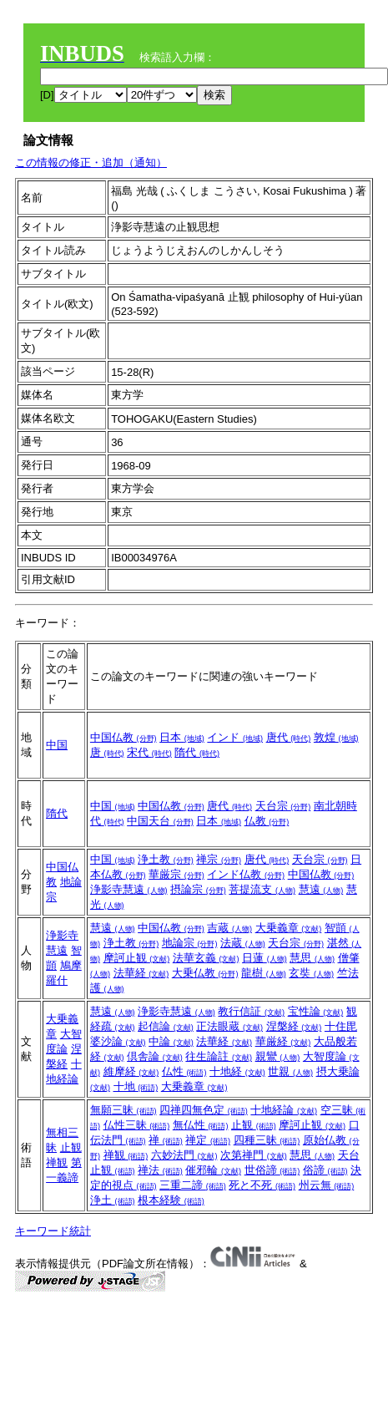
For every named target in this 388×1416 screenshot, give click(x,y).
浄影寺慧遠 (129, 889)
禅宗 (218, 859)
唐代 (288, 737)
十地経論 (283, 1110)
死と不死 (262, 1185)
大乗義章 (288, 927)
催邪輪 (213, 1170)
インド (235, 737)
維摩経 (131, 1071)
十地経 (237, 1071)
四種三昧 (267, 1140)
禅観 (57, 1162)
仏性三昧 (136, 1125)
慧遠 (321, 889)
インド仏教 (246, 874)
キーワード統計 (53, 1231)
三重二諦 (192, 1185)
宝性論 (316, 1011)
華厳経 (283, 1041)
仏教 (267, 821)
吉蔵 (229, 927)
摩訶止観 (136, 958)
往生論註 (218, 1056)
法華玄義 (206, 958)
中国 (57, 744)
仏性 (184, 1071)
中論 (171, 1041)
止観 (71, 1147)
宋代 (149, 752)
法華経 (141, 973)
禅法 (160, 1170)
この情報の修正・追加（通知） (91, 162)
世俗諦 (272, 1170)
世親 (290, 1071)
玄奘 (311, 973)
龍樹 (263, 973)
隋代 (196, 752)
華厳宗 (176, 874)
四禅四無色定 (203, 1110)
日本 (181, 737)
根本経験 (171, 1200)
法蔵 (242, 942)
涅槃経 (294, 1026)
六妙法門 (184, 1155)
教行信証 (251, 1011)
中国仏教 (123, 737)
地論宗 (190, 942)
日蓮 (264, 958)
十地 (136, 1086)
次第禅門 (253, 1155)
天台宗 (283, 805)
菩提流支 (262, 889)
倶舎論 (155, 1056)
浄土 (112, 1200)
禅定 (207, 1140)
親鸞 (277, 1056)
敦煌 (336, 737)
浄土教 (166, 859)
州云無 (327, 1185)
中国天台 (160, 821)
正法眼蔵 (229, 1026)
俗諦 (325, 1170)
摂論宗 (198, 889)
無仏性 (201, 1125)
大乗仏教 (205, 973)
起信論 (166, 1026)
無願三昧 (123, 1110)
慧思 (312, 958)
